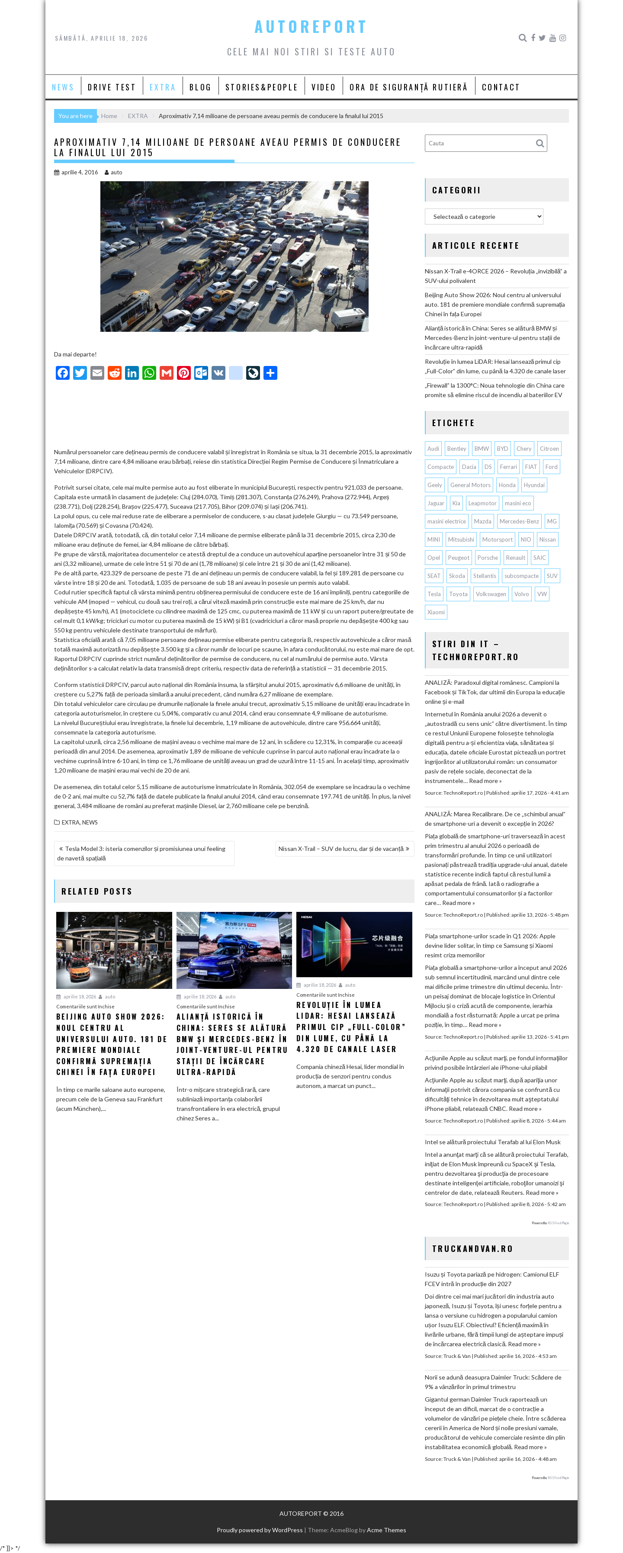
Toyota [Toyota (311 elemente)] (458, 593)
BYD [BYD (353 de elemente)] (502, 448)
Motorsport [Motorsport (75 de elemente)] (497, 539)
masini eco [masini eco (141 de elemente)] (518, 503)
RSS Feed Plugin (558, 1223)
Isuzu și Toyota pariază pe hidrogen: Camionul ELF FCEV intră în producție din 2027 (492, 1279)
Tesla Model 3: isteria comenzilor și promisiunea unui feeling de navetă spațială (141, 853)
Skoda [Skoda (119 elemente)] (457, 575)
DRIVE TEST (112, 87)
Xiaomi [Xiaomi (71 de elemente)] (436, 612)
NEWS (63, 87)
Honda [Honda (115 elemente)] (507, 484)
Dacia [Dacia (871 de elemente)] (469, 466)
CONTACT (501, 87)
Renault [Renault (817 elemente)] (515, 557)
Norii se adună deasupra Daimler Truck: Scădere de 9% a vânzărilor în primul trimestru (493, 1381)
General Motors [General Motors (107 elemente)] (470, 484)
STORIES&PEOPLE (261, 87)
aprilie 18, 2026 (76, 996)
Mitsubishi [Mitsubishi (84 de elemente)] (461, 539)
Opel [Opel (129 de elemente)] (433, 557)
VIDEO (324, 87)
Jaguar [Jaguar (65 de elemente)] (435, 503)
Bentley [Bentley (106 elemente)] (456, 448)
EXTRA (163, 87)
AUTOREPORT (311, 26)
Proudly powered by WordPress (260, 1530)
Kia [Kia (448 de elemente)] (456, 503)
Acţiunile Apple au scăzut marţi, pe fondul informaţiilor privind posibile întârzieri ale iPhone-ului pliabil (496, 1062)
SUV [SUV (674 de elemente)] (552, 575)
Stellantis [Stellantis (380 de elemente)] (484, 575)
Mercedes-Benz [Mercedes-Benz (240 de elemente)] (519, 521)
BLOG (200, 87)
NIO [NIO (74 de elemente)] (526, 539)
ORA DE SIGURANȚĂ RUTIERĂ (409, 87)
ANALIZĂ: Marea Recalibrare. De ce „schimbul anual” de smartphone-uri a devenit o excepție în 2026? (495, 818)
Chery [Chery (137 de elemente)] (524, 448)
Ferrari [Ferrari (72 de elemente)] (508, 466)
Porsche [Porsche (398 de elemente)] (488, 557)
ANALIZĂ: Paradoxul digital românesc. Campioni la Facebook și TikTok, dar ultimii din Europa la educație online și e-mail (495, 692)
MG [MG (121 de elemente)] (552, 521)
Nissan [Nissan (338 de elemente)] (548, 539)
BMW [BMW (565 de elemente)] (482, 448)
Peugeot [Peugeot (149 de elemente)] (458, 557)
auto (113, 172)
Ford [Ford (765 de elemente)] (552, 466)
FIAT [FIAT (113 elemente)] (531, 466)
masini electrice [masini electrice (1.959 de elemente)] (446, 521)
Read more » (485, 780)
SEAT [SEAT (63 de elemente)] (434, 575)
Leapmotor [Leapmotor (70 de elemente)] (483, 503)
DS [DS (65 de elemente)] (488, 466)
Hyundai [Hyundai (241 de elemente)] (534, 484)
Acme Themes (386, 1530)
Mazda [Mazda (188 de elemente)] (482, 521)
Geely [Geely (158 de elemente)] (434, 484)
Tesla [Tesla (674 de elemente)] (434, 593)
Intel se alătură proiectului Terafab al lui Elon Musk (493, 1141)
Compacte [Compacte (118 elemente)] (440, 466)
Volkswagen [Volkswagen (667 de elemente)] (491, 593)
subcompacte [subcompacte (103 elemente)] (521, 575)
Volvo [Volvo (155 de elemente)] (521, 593)
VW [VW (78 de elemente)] (542, 593)
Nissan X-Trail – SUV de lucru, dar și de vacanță (341, 848)
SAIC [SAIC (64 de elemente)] (539, 557)
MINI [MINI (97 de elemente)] (433, 539)
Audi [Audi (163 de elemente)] (433, 448)
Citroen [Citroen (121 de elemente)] (549, 448)
